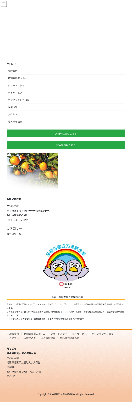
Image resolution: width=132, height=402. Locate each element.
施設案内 (13, 71)
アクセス (12, 114)
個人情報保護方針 (69, 337)
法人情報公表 (15, 121)
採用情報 (13, 107)
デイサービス (15, 92)
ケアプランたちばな (19, 100)
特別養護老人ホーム (19, 78)
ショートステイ (16, 85)
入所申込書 (30, 337)
